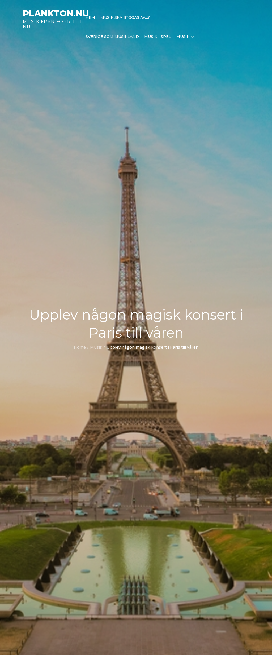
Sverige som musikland (112, 36)
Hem (90, 17)
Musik (185, 36)
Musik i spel (157, 36)
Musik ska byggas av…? (125, 17)
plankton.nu (56, 13)
